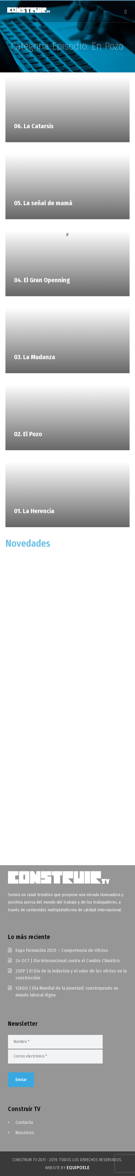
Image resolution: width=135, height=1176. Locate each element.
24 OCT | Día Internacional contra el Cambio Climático (67, 960)
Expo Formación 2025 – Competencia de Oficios (61, 950)
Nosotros (24, 1132)
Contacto (24, 1122)
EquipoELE (78, 1167)
